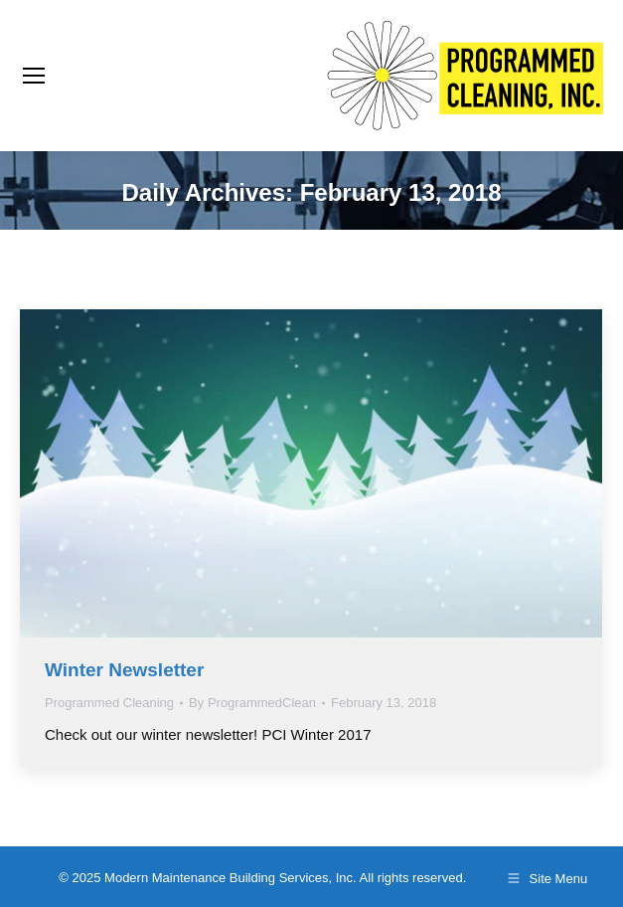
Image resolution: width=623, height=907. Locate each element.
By (252, 702)
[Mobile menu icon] (34, 76)
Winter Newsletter (124, 669)
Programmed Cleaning (109, 702)
